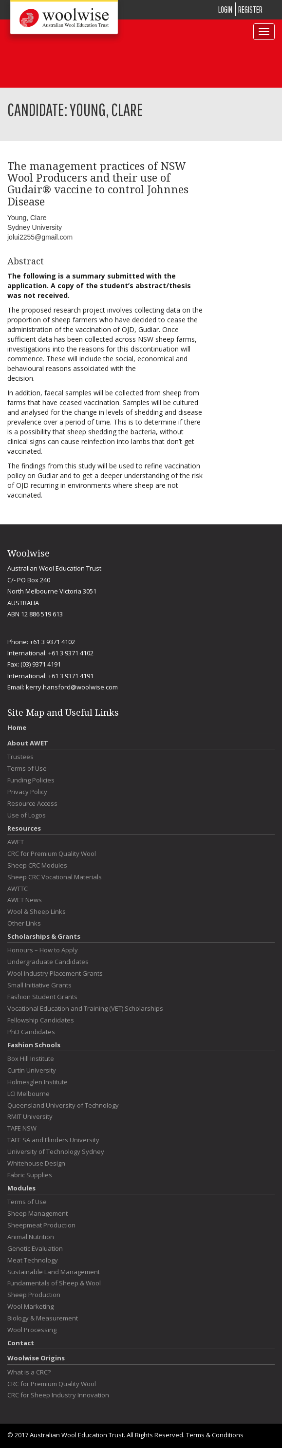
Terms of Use (27, 768)
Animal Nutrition (30, 1237)
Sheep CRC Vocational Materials (54, 877)
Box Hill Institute (30, 1059)
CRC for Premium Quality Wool (51, 854)
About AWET (27, 743)
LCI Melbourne (28, 1094)
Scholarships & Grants (43, 936)
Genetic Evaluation (35, 1248)
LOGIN (225, 9)
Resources (24, 828)
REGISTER (250, 9)
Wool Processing (31, 1330)
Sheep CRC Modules (37, 865)
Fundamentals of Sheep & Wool (54, 1283)
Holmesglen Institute (37, 1082)
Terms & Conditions (215, 1434)
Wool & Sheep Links (36, 912)
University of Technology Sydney (55, 1152)
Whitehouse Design (36, 1163)
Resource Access (32, 803)
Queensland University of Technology (63, 1105)
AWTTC (17, 889)
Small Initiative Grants (39, 985)
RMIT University (30, 1117)
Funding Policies (31, 780)
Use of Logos (26, 815)
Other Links (24, 923)
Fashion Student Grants (42, 997)
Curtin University (31, 1070)
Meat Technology (32, 1260)
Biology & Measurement (42, 1318)
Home (16, 727)
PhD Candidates (31, 1032)
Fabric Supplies (29, 1175)
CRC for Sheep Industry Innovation (58, 1395)
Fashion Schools (33, 1044)
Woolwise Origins (36, 1358)
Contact (20, 1342)
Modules (21, 1188)
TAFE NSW (22, 1128)
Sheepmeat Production (41, 1225)
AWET (15, 842)
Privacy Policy (27, 792)
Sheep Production (33, 1295)
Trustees (20, 757)
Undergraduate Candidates (48, 962)
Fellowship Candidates (40, 1020)
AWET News (24, 900)
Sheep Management (37, 1213)
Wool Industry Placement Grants (55, 973)
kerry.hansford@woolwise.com (72, 687)
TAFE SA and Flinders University (53, 1140)
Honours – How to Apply (42, 950)
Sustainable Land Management (53, 1272)
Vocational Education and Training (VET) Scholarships (85, 1008)
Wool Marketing (30, 1306)
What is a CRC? (29, 1372)
